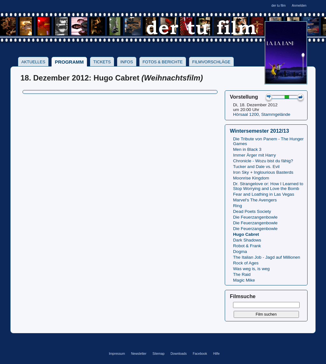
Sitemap (158, 353)
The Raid (242, 274)
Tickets (102, 62)
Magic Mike (244, 280)
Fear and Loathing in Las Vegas (263, 194)
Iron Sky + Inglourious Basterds (263, 172)
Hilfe (216, 353)
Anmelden (299, 5)
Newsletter (138, 353)
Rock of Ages (246, 263)
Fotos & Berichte (163, 62)
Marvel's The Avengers (255, 200)
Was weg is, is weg (251, 268)
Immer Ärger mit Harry (254, 155)
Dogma (240, 251)
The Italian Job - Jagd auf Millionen (266, 257)
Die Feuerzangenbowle (255, 217)
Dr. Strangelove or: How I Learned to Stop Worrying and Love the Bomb (268, 186)
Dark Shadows (247, 240)
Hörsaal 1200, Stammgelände (261, 114)
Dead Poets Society (252, 211)
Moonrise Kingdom (251, 178)
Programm (69, 62)
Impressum (117, 353)
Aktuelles (33, 62)
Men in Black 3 (247, 149)
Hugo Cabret (246, 234)
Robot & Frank (247, 245)
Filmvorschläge (211, 62)
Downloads (179, 353)
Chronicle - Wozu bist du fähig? (263, 160)
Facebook (200, 353)
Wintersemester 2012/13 (259, 131)
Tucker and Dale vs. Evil (256, 166)
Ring (237, 205)
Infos (126, 62)
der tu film (278, 5)
